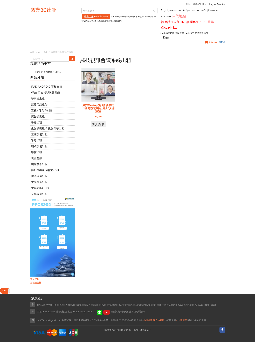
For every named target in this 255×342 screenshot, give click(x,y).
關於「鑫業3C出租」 (196, 4)
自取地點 (179, 16)
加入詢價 (98, 124)
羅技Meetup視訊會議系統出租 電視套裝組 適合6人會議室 (98, 108)
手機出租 (36, 122)
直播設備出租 (39, 134)
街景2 (94, 304)
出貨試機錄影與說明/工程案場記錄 (128, 311)
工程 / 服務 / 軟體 (41, 110)
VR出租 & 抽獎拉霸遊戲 (45, 92)
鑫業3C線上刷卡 (70, 320)
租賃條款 (138, 320)
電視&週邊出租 (40, 188)
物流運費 (147, 320)
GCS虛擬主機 (98, 320)
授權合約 (129, 320)
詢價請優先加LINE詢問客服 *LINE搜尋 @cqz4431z (187, 24)
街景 (153, 304)
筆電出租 (36, 140)
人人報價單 (181, 320)
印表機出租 (38, 98)
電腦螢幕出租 (39, 182)
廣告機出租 (38, 116)
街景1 (85, 304)
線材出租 (36, 152)
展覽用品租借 (39, 104)
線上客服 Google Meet (96, 16)
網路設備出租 (39, 146)
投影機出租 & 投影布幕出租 (48, 128)
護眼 (167, 37)
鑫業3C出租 (43, 10)
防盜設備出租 (39, 176)
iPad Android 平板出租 (46, 86)
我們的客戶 (158, 320)
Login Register (217, 4)
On (4, 290)
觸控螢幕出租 (39, 164)
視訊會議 (36, 158)
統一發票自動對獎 (115, 320)
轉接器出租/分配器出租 (45, 170)
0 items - (217, 42)
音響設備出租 (39, 194)
